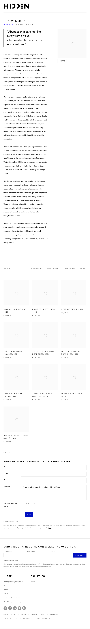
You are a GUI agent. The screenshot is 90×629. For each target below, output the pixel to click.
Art (5, 585)
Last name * (31, 551)
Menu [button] (84, 6)
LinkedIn (15, 608)
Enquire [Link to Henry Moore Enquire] (30, 25)
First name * (8, 551)
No (37, 504)
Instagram (10, 608)
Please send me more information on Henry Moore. (53, 492)
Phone (6, 480)
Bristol (32, 581)
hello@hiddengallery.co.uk (14, 581)
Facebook (5, 608)
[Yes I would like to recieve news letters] (26, 503)
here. (50, 528)
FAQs (6, 593)
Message (7, 486)
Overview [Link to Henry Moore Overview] (8, 25)
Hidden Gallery (16, 6)
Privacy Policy (9, 614)
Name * (6, 467)
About (6, 589)
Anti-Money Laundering (12, 602)
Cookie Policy (23, 614)
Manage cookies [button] (38, 614)
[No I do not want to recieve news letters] (34, 503)
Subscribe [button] (80, 555)
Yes (29, 504)
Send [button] (29, 515)
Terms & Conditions (54, 614)
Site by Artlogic (43, 618)
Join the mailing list (19, 608)
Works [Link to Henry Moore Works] (20, 25)
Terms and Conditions (12, 598)
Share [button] (62, 61)
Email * (6, 473)
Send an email (24, 608)
